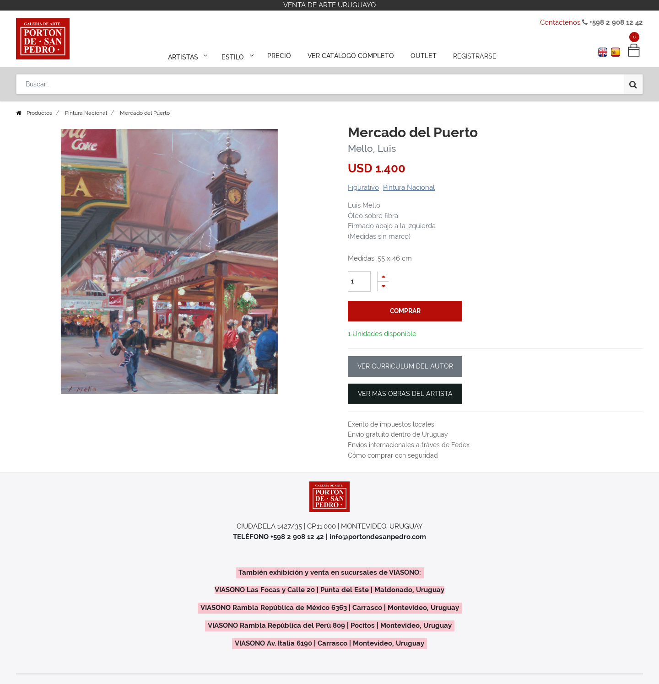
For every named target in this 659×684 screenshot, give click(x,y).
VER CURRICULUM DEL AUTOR (405, 366)
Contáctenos (560, 22)
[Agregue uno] (383, 276)
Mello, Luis (372, 148)
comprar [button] (405, 311)
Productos (39, 113)
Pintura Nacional (86, 113)
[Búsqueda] (633, 83)
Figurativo (363, 187)
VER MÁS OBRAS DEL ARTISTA (405, 393)
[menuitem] (280, 56)
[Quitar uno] (383, 286)
